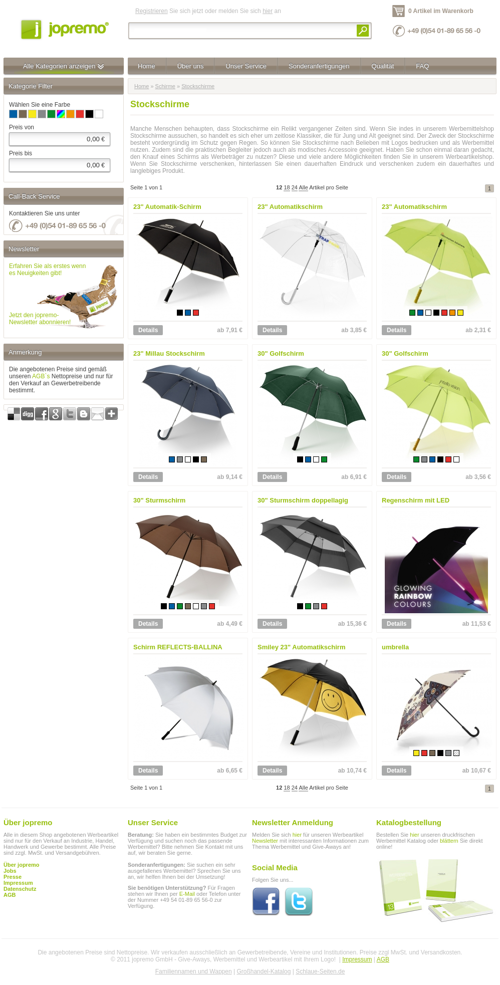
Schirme (165, 86)
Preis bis (20, 153)
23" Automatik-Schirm (167, 206)
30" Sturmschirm (159, 500)
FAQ (422, 66)
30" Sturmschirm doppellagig (303, 500)
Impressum (357, 959)
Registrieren (151, 11)
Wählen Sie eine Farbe (39, 104)
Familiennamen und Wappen (193, 971)
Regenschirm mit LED (415, 500)
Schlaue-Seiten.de (320, 971)
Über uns (190, 66)
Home (146, 66)
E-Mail (187, 894)
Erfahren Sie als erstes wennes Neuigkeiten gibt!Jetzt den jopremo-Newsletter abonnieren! (47, 294)
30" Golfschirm (281, 353)
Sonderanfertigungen (319, 66)
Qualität (383, 66)
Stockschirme (197, 86)
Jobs (10, 871)
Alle (303, 187)
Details (148, 330)
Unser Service (246, 66)
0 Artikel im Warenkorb (440, 11)
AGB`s (41, 376)
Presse (13, 877)
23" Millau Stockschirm (169, 353)
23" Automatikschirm (290, 206)
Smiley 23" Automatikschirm (301, 647)
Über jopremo (22, 865)
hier (268, 11)
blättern (449, 841)
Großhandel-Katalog (263, 971)
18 (287, 187)
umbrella (395, 647)
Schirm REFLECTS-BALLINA (177, 647)
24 (295, 187)
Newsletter (265, 841)
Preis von (21, 127)
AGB (10, 895)
